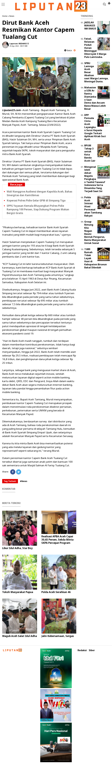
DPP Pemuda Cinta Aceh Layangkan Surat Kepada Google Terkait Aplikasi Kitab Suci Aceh (95, 127)
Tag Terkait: (10, 481)
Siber (92, 650)
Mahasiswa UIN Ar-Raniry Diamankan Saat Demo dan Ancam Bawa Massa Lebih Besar (95, 98)
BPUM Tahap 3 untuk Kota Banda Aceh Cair (89, 153)
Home (4, 16)
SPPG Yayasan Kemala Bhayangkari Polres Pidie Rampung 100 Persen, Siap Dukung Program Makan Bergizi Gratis (38, 209)
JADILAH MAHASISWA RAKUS (90, 25)
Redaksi (82, 650)
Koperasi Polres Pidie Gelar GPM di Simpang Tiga (36, 200)
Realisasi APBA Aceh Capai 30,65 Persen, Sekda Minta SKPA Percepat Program (57, 540)
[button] (109, 2)
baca (68, 50)
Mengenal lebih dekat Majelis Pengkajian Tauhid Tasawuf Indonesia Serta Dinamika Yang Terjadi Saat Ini (94, 179)
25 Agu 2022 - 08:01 (16, 46)
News (11, 16)
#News (23, 481)
